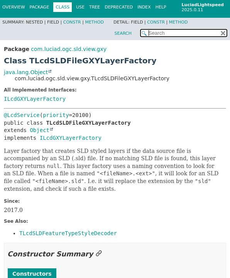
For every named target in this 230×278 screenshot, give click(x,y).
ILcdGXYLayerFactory (35, 99)
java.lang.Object (26, 72)
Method (94, 22)
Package (39, 7)
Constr (72, 22)
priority (56, 115)
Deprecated (119, 7)
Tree (94, 7)
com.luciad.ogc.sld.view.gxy (69, 49)
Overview (13, 7)
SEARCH (123, 33)
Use (80, 7)
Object (39, 130)
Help (161, 7)
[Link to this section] (99, 254)
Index (144, 7)
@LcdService (22, 115)
